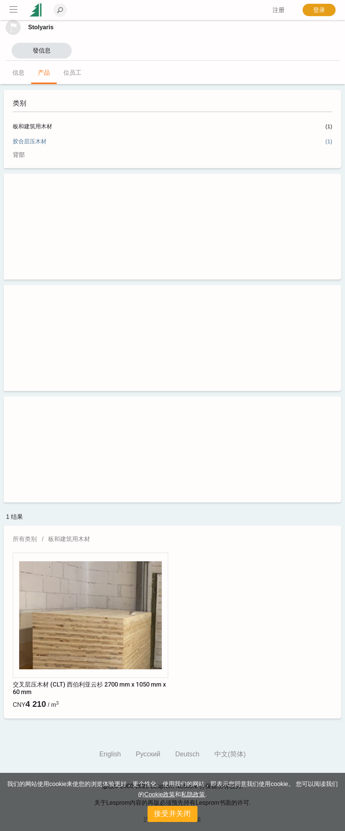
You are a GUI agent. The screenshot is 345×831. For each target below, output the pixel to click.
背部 (19, 155)
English (110, 754)
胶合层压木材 (30, 141)
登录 (319, 10)
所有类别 (25, 539)
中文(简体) (230, 754)
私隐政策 (193, 794)
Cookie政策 (159, 794)
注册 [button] (279, 10)
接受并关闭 (172, 813)
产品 (44, 72)
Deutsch (187, 754)
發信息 (42, 50)
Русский (148, 754)
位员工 (72, 72)
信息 (18, 72)
